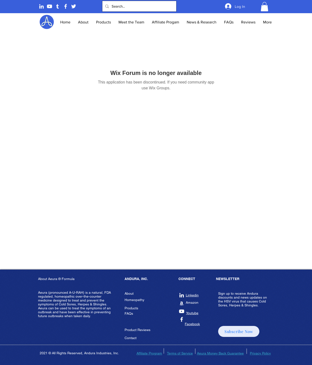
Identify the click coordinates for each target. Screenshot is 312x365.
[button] (264, 6)
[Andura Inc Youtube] (181, 311)
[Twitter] (73, 6)
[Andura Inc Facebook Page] (65, 6)
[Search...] (139, 6)
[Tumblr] (57, 6)
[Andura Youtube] (49, 6)
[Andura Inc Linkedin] (181, 295)
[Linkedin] (41, 6)
